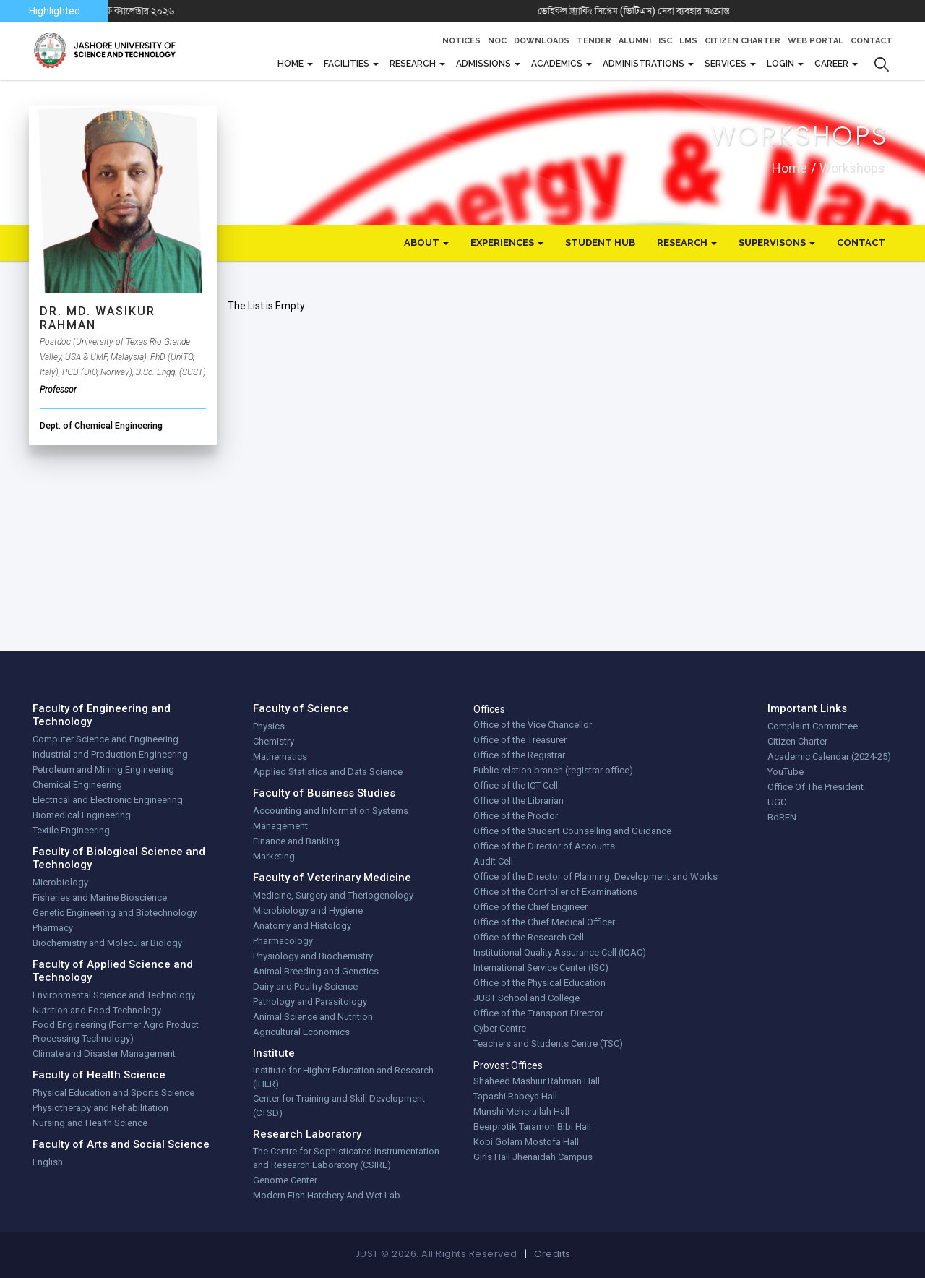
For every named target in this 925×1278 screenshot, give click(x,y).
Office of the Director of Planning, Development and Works (595, 876)
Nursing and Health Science (90, 1123)
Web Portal (815, 41)
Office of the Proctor (515, 815)
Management (280, 825)
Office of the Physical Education (539, 982)
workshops (852, 167)
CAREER (832, 64)
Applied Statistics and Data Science (328, 771)
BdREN (781, 817)
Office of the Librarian (518, 800)
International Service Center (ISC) (540, 967)
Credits (552, 1254)
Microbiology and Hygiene (308, 910)
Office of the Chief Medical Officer (544, 922)
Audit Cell (493, 861)
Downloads (541, 41)
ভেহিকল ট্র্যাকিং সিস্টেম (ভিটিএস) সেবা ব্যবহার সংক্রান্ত (659, 11)
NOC (497, 41)
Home (789, 167)
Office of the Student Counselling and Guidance (572, 830)
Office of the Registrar (519, 755)
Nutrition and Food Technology (97, 1010)
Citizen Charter (742, 41)
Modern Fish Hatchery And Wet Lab (326, 1195)
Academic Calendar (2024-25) (829, 756)
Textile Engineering (71, 830)
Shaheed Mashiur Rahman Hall (536, 1081)
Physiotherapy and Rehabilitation (100, 1107)
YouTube (785, 771)
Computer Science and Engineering (105, 739)
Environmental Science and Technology (114, 995)
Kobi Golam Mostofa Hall (526, 1141)
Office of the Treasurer (520, 739)
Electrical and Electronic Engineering (108, 799)
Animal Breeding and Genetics (316, 971)
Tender (594, 41)
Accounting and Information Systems (330, 810)
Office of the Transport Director (538, 1013)
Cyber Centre (499, 1028)
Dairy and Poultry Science (305, 986)
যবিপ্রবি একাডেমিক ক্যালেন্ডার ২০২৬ (136, 11)
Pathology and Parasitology (310, 1001)
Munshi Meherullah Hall (521, 1111)
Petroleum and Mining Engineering (103, 769)
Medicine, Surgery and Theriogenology (333, 895)
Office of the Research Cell (528, 937)
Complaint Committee (812, 726)
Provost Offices (508, 1065)
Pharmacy (53, 927)
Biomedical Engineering (82, 815)
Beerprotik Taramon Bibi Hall (532, 1126)
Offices (489, 709)
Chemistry (273, 741)
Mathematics (280, 756)
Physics (269, 726)
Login (781, 64)
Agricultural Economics (301, 1031)
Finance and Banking (296, 841)
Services (727, 64)
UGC (776, 802)
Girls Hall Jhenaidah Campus (533, 1157)
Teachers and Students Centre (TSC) (548, 1043)
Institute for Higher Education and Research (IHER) (343, 1077)
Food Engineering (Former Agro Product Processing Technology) (116, 1032)
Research (414, 64)
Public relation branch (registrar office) (553, 770)
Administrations (645, 64)
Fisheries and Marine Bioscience (100, 897)
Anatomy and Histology (302, 925)
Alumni (635, 41)
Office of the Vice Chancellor (532, 724)
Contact (871, 41)
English (48, 1162)
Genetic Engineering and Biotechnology (115, 912)
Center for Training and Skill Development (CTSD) (339, 1105)
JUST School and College (526, 997)
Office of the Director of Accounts (544, 846)
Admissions (484, 64)
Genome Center (285, 1180)
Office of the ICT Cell (515, 785)
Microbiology (60, 882)
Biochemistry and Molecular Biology (107, 943)
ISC (665, 41)
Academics (558, 64)
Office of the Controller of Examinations (555, 891)
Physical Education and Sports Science (113, 1092)
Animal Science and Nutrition (313, 1016)
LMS (688, 41)
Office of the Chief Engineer (530, 906)
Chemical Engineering (77, 784)
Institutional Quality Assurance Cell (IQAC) (559, 952)
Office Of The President (815, 786)
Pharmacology (283, 940)
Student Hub (600, 242)
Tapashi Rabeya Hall (515, 1096)
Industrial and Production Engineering (110, 754)
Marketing (274, 856)
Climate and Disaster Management (104, 1053)
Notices (461, 41)
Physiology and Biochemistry (313, 956)
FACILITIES (347, 64)
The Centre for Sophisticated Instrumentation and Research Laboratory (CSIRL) (346, 1158)
